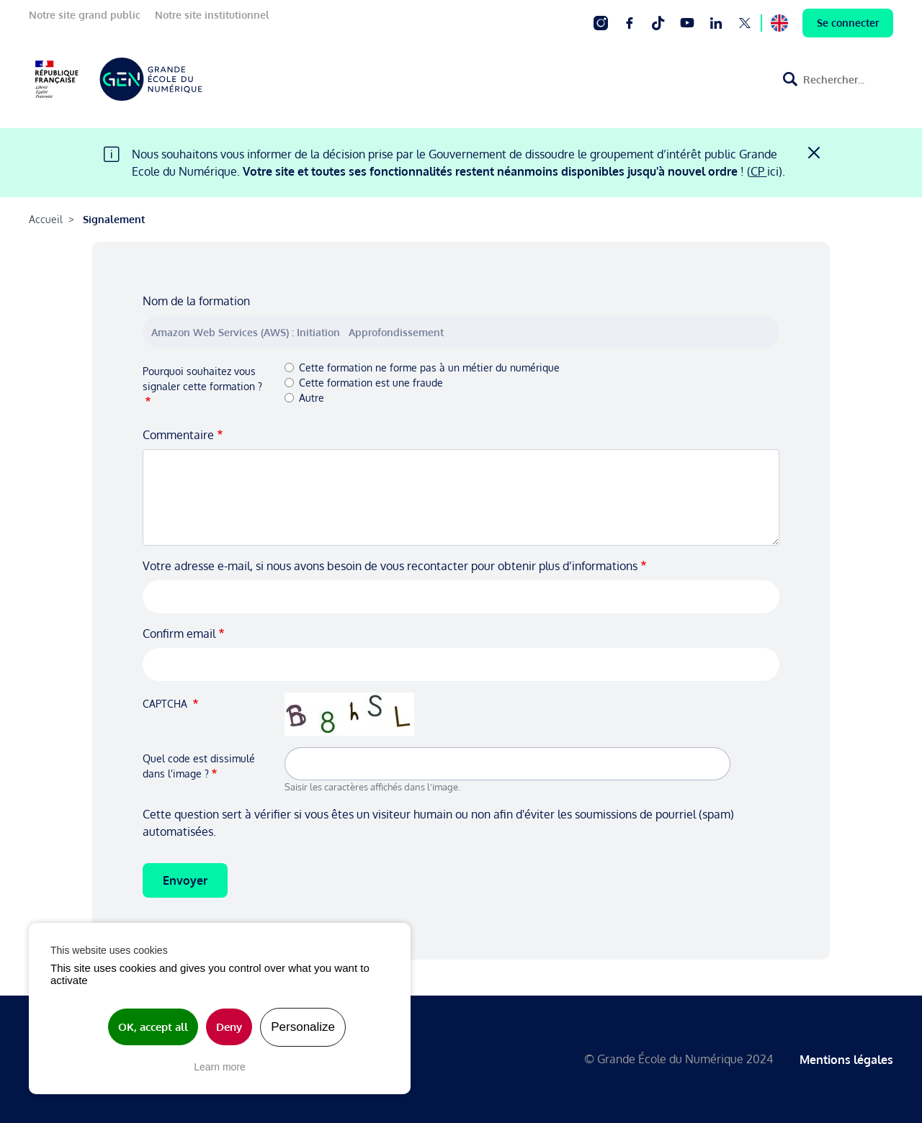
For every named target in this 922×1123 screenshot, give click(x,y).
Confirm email (179, 633)
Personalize (303, 1027)
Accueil (46, 219)
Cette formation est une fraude (371, 382)
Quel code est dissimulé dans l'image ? (199, 766)
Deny (229, 1027)
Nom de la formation (196, 301)
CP (759, 171)
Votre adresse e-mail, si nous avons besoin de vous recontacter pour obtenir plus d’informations (390, 566)
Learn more (220, 1067)
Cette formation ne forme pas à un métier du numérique (429, 367)
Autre (311, 398)
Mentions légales (846, 1059)
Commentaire (178, 435)
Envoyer (185, 880)
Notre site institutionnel (212, 15)
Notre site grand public (84, 15)
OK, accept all (153, 1027)
